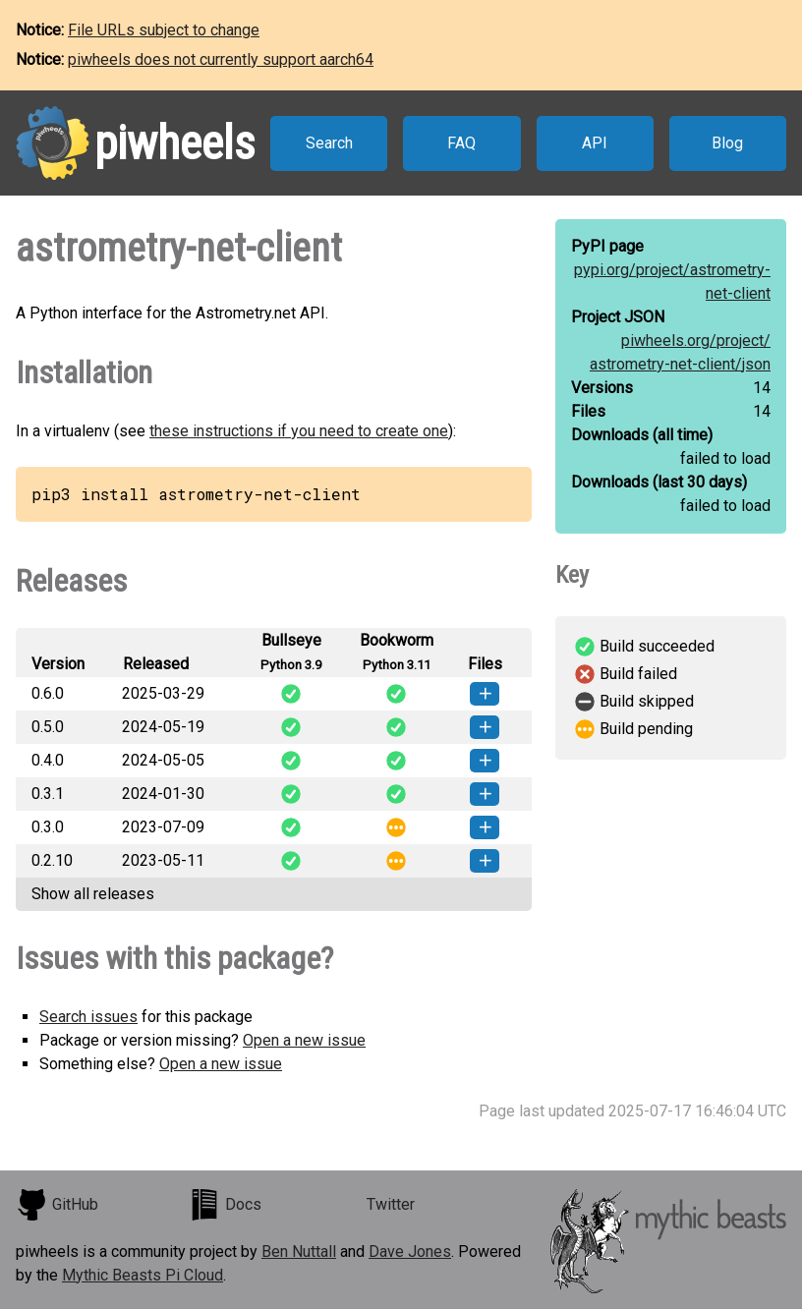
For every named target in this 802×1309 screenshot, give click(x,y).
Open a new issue (304, 1040)
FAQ (461, 143)
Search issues (88, 1016)
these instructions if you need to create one (298, 431)
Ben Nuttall (298, 1251)
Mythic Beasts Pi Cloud (142, 1275)
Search (329, 143)
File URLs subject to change (163, 30)
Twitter (391, 1204)
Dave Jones (410, 1251)
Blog (727, 143)
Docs (225, 1205)
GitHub (57, 1205)
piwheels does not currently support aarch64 (220, 59)
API (594, 143)
